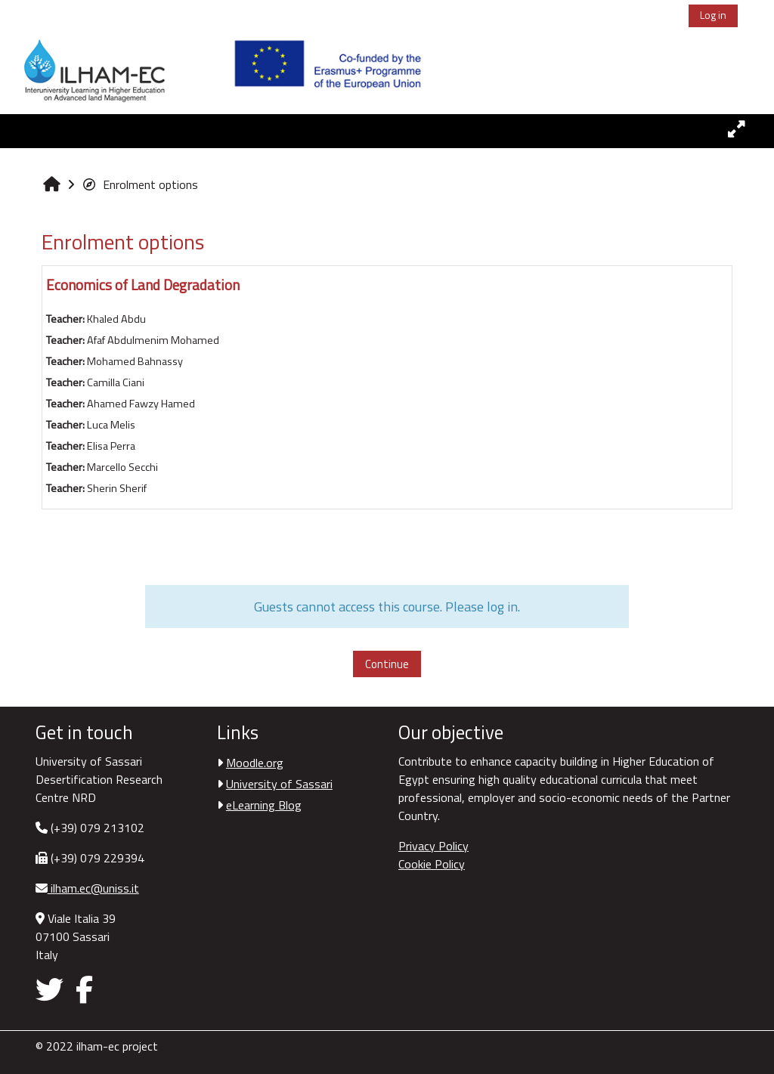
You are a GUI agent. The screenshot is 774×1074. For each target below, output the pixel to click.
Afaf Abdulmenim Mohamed (153, 340)
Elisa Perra (111, 446)
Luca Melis (111, 424)
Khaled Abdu (116, 319)
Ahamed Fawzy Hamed (141, 403)
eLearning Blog (264, 805)
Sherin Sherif (117, 488)
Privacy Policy (433, 846)
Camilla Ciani (115, 382)
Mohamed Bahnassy (135, 361)
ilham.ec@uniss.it (93, 888)
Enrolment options (140, 184)
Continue (387, 664)
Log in (713, 15)
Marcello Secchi (122, 467)
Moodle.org (254, 763)
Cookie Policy (431, 864)
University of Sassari (279, 784)
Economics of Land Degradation (143, 285)
